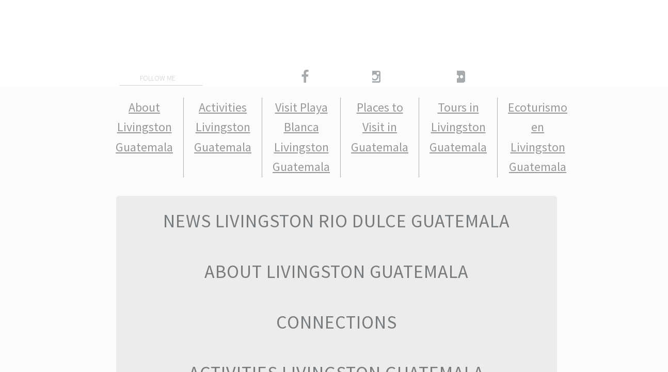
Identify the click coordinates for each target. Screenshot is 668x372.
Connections (336, 322)
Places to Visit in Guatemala (379, 127)
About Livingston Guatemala (144, 127)
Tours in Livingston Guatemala (458, 127)
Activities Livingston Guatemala (222, 127)
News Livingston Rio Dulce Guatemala (336, 221)
